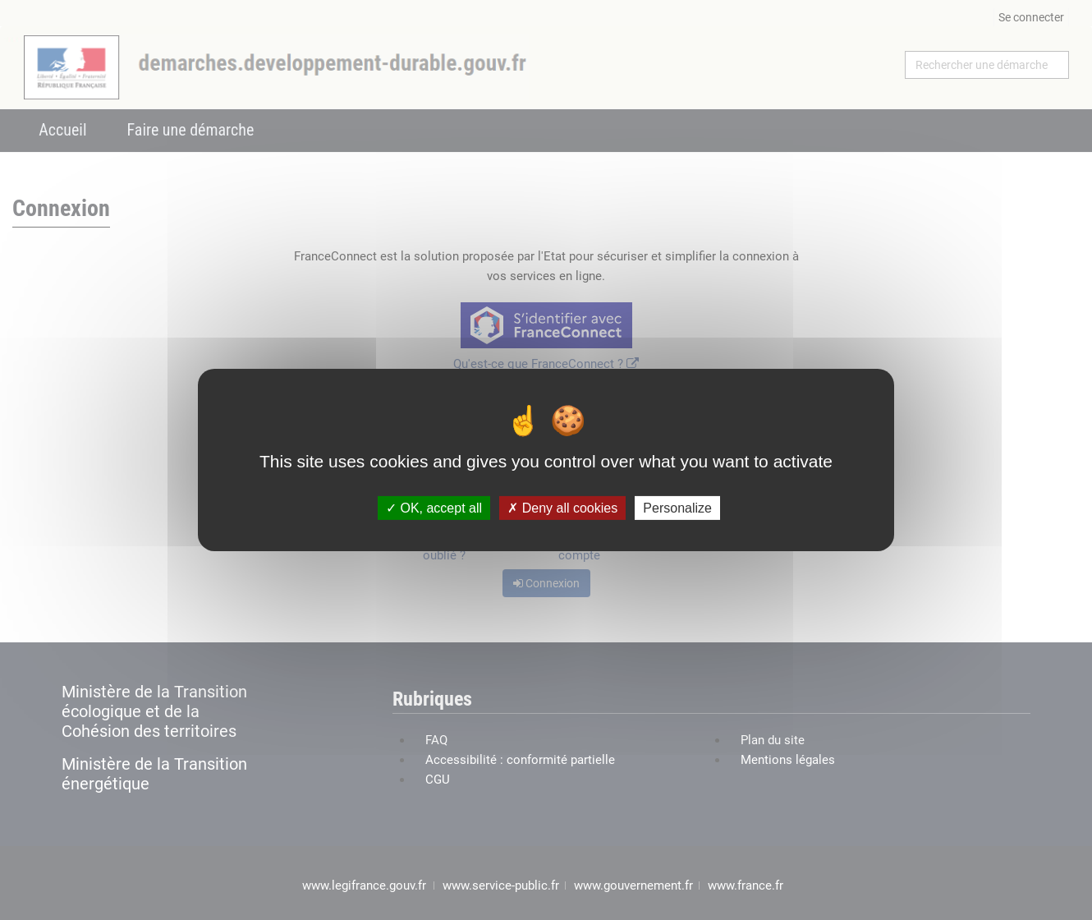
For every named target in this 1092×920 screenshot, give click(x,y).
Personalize (677, 508)
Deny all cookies (562, 508)
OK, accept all (434, 508)
